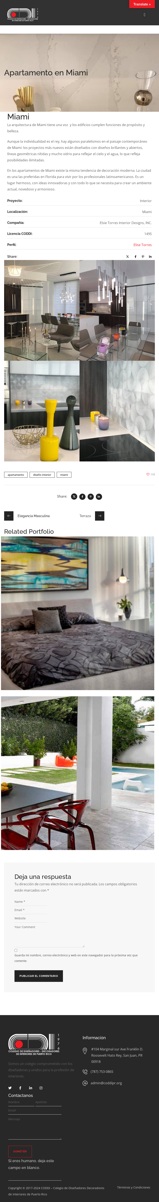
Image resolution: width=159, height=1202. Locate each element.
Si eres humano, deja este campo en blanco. (31, 1164)
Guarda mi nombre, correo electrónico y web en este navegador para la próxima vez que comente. (76, 958)
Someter (20, 1151)
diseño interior (42, 475)
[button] (145, 14)
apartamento (16, 475)
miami (64, 475)
